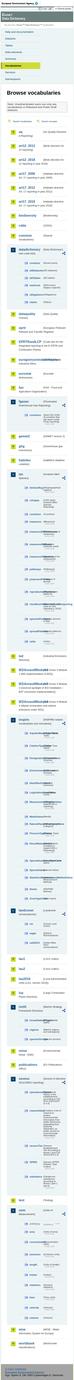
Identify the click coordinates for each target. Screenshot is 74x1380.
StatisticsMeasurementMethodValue (36, 877)
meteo (33, 1274)
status (33, 302)
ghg (21, 446)
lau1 (22, 959)
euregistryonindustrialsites (31, 359)
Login (44, 8)
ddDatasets (36, 270)
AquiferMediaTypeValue (36, 733)
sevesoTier (36, 1145)
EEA (21, 3)
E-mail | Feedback (15, 1368)
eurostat (25, 373)
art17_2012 (27, 187)
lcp (21, 992)
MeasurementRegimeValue (36, 801)
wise (22, 1329)
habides (25, 460)
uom (22, 1210)
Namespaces (13, 79)
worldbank (27, 1343)
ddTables (35, 278)
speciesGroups (36, 1039)
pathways (35, 569)
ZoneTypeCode (36, 898)
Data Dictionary (32, 25)
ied (21, 656)
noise (23, 1050)
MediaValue (36, 816)
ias (21, 474)
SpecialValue (36, 870)
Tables (9, 45)
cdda (22, 225)
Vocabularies (13, 65)
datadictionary (29, 249)
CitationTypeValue (36, 745)
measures (35, 521)
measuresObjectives (36, 556)
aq (20, 132)
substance (36, 1176)
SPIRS (33, 1162)
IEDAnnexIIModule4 (31, 701)
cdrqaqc (34, 500)
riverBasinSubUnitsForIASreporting (36, 604)
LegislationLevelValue (36, 792)
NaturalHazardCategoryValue (36, 823)
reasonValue (36, 1110)
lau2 (22, 969)
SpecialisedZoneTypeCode (36, 860)
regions (34, 1029)
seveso (24, 1078)
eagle (33, 933)
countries (35, 415)
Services (10, 72)
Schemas (10, 58)
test (21, 1200)
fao (21, 387)
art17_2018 (27, 201)
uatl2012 (35, 942)
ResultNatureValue (36, 843)
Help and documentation (19, 31)
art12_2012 (27, 145)
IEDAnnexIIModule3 (31, 684)
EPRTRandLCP (30, 341)
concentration (36, 1242)
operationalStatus (36, 1092)
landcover (26, 910)
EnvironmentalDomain (36, 770)
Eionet (20, 25)
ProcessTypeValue (36, 833)
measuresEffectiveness (36, 531)
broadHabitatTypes (36, 1020)
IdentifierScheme (36, 783)
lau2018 (24, 979)
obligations (36, 294)
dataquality (27, 314)
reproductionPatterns (36, 591)
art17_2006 (27, 173)
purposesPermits (36, 579)
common (25, 235)
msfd (22, 1006)
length (33, 1264)
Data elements (13, 52)
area (32, 1231)
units (33, 641)
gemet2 (24, 436)
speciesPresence (36, 618)
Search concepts (49, 121)
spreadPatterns (36, 631)
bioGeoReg (36, 487)
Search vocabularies (22, 121)
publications (28, 1064)
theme (33, 889)
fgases (24, 401)
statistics (35, 1285)
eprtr (22, 328)
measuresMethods (36, 544)
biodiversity (28, 215)
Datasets (10, 38)
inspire (24, 719)
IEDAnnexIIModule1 (31, 670)
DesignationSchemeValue (36, 758)
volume (34, 1317)
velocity (34, 1307)
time (32, 1297)
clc (31, 923)
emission (35, 1254)
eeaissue (35, 285)
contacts (35, 263)
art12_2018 (27, 159)
